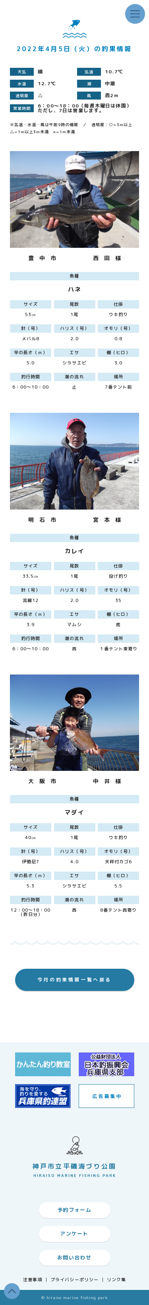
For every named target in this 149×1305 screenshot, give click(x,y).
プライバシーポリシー (74, 1280)
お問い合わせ (74, 1257)
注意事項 (32, 1280)
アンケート (74, 1233)
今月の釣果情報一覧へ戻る (74, 979)
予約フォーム (74, 1209)
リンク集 (116, 1280)
